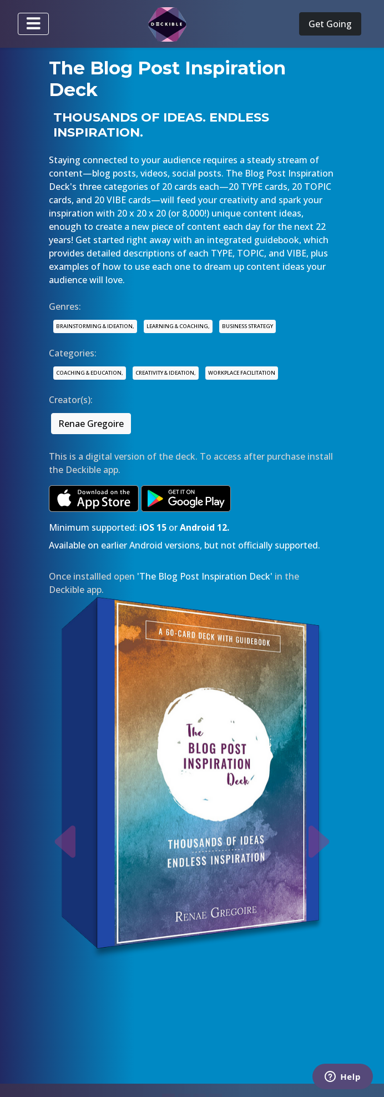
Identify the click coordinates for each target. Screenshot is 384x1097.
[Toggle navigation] (33, 24)
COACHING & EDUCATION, (89, 372)
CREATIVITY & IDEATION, (165, 372)
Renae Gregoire (91, 423)
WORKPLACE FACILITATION (241, 372)
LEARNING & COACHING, (178, 326)
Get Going (330, 24)
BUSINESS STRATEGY (247, 326)
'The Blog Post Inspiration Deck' (204, 576)
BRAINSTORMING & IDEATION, (95, 326)
